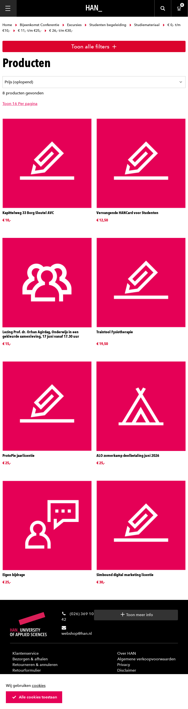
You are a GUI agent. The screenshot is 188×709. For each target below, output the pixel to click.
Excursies (71, 25)
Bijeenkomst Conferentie (37, 25)
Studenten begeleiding (105, 25)
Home (7, 25)
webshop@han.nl (76, 633)
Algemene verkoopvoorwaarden (146, 659)
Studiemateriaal (145, 25)
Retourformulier (26, 670)
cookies (39, 685)
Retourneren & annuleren (35, 664)
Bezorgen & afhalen (30, 659)
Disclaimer (126, 670)
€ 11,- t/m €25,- (27, 31)
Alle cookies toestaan (34, 697)
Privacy (123, 664)
